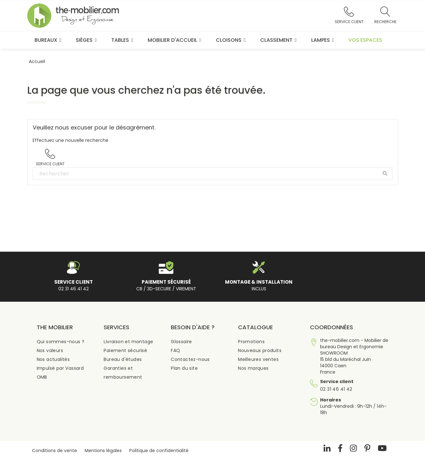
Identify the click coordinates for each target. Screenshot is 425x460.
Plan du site (184, 368)
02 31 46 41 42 (336, 389)
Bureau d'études (123, 359)
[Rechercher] (212, 173)
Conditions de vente (54, 450)
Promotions (251, 341)
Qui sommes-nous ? (61, 341)
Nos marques (253, 368)
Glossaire (181, 341)
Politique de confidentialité (159, 450)
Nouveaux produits (259, 350)
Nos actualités (53, 359)
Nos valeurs (50, 350)
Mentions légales (103, 450)
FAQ (175, 350)
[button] (349, 16)
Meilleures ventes (258, 359)
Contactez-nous (190, 359)
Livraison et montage (128, 341)
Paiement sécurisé (125, 350)
